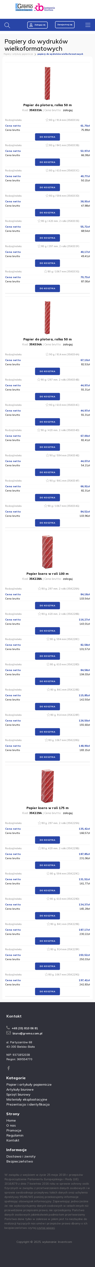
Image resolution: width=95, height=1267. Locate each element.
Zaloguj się (37, 25)
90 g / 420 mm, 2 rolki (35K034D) (60, 430)
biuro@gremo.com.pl (27, 1033)
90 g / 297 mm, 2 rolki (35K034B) (60, 379)
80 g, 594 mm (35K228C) (64, 639)
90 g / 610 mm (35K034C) (64, 404)
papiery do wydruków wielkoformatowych (60, 54)
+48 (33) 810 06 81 (25, 1028)
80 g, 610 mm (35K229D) (64, 898)
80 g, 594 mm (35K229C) (64, 873)
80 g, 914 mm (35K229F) (64, 949)
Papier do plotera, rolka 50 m (47, 105)
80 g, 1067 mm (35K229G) (63, 974)
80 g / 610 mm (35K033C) (64, 170)
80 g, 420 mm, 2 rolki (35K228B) (60, 613)
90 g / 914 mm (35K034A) (64, 354)
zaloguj (68, 110)
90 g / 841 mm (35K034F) (64, 480)
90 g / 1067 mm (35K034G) (63, 505)
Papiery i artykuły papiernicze (18, 54)
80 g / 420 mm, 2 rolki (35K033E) (60, 220)
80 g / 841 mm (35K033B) (64, 145)
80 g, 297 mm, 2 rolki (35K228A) (60, 588)
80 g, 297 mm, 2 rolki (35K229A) (60, 823)
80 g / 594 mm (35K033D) (64, 195)
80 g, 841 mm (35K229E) (64, 924)
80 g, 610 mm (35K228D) (64, 664)
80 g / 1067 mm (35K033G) (63, 271)
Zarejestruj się (64, 24)
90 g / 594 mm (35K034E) (64, 455)
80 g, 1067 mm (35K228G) (63, 740)
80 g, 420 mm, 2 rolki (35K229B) (60, 848)
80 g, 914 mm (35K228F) (64, 714)
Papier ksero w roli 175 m (47, 808)
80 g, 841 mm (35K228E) (64, 689)
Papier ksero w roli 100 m (47, 574)
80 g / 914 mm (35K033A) (64, 119)
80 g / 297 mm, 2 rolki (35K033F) (60, 246)
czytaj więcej (46, 1228)
